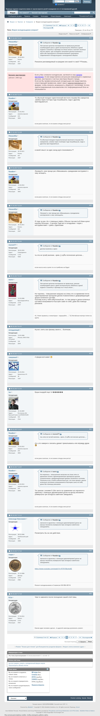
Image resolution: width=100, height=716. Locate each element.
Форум (12, 13)
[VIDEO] (34, 679)
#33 (90, 132)
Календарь (44, 16)
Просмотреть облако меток (18, 665)
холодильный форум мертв (35, 663)
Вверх (90, 642)
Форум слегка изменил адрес (73, 647)
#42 (90, 467)
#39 (90, 353)
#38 (90, 326)
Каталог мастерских (39, 13)
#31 (90, 38)
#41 (90, 429)
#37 (90, 276)
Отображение (85, 34)
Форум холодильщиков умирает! (25, 30)
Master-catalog (76, 698)
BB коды (35, 672)
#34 (90, 168)
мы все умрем (14, 663)
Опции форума (56, 16)
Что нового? (24, 13)
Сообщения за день (15, 16)
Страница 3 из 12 (51, 25)
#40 (90, 388)
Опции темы (62, 34)
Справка (35, 16)
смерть (22, 663)
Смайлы (35, 675)
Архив (84, 698)
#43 (90, 515)
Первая (62, 25)
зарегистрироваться (76, 83)
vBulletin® (30, 707)
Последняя (48, 28)
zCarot (78, 707)
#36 (90, 241)
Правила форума (38, 685)
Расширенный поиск (86, 16)
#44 (90, 551)
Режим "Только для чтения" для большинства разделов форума (38, 647)
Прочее (20, 22)
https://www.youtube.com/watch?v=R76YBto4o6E (53, 569)
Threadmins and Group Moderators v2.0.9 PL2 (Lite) (64, 711)
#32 (90, 94)
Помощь (87, 2)
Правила (27, 16)
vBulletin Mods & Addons (87, 711)
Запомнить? (60, 4)
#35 (90, 205)
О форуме (29, 22)
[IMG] (34, 677)
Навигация (67, 16)
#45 (90, 594)
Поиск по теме (73, 34)
